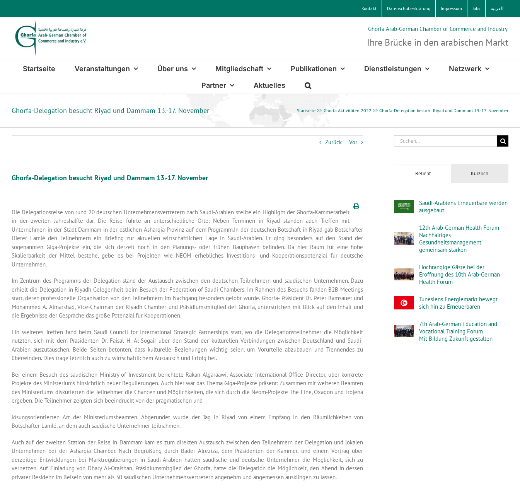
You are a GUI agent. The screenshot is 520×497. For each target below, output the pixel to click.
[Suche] (502, 141)
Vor (353, 142)
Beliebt (423, 173)
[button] (308, 85)
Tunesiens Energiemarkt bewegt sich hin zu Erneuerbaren (458, 302)
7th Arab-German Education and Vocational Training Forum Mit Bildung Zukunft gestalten (458, 331)
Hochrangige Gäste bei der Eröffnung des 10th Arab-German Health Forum (459, 274)
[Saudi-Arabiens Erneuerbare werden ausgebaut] (404, 204)
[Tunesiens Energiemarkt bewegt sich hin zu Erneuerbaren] (404, 300)
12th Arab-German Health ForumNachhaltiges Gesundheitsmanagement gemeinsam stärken (459, 238)
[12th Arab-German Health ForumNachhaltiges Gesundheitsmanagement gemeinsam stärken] (404, 236)
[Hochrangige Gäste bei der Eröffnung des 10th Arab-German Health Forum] (404, 272)
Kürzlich (479, 173)
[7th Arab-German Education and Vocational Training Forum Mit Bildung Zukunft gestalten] (404, 329)
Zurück (333, 142)
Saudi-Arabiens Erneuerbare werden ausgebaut (463, 206)
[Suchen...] (445, 141)
